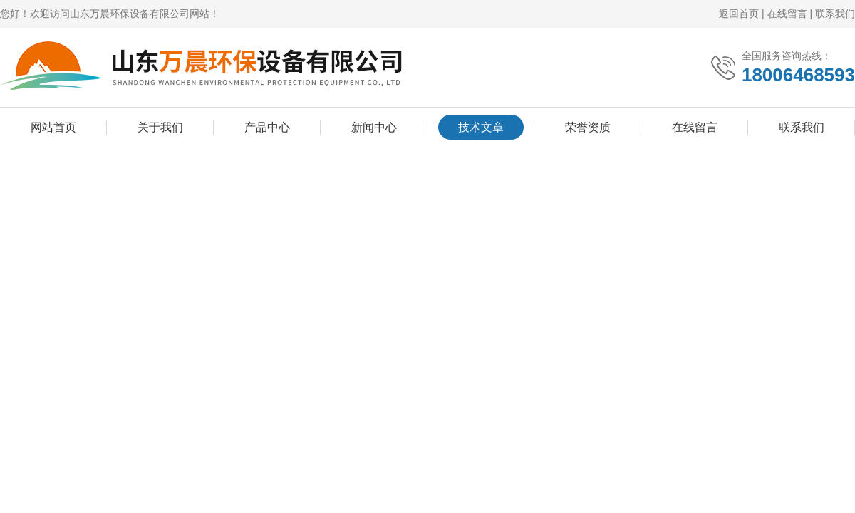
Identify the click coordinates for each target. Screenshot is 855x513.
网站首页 (53, 127)
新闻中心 (374, 127)
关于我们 (160, 127)
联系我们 (835, 13)
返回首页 (739, 13)
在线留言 (787, 13)
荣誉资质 (588, 127)
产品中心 (267, 127)
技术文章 (481, 127)
